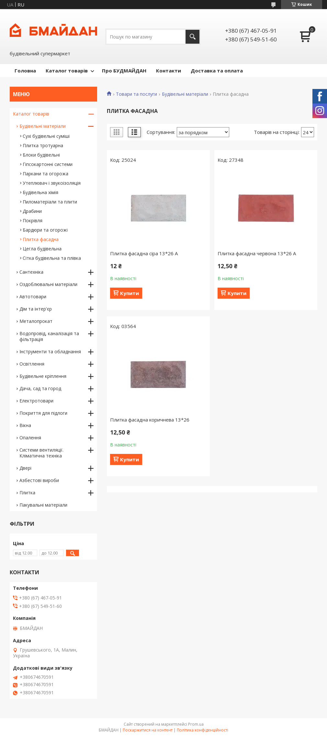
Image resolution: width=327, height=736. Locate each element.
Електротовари (36, 401)
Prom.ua (196, 724)
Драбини (32, 211)
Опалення (30, 437)
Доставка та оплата (217, 70)
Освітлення (31, 364)
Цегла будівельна (42, 249)
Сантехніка (31, 272)
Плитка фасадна (41, 239)
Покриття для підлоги (43, 413)
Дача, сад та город (40, 388)
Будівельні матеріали (185, 94)
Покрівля (32, 220)
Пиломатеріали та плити (50, 202)
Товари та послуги (136, 94)
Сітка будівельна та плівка (52, 258)
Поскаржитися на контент (148, 730)
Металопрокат (35, 321)
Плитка (27, 492)
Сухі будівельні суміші (46, 136)
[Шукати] (192, 37)
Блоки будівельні (41, 155)
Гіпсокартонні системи (48, 164)
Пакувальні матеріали (43, 505)
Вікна (25, 425)
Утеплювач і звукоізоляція (52, 183)
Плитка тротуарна (43, 145)
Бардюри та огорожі (45, 230)
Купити (129, 293)
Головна (25, 70)
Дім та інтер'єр (35, 309)
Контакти (168, 70)
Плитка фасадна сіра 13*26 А (144, 253)
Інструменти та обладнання (50, 351)
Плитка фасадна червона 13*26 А (257, 253)
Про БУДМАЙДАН (124, 70)
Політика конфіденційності (202, 730)
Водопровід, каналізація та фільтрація (49, 336)
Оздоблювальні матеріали (48, 284)
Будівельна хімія (40, 192)
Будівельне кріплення (42, 376)
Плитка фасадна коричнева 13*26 (149, 420)
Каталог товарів (67, 70)
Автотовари (32, 296)
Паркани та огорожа (45, 173)
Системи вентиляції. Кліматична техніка (41, 453)
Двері (25, 468)
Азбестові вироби (39, 480)
